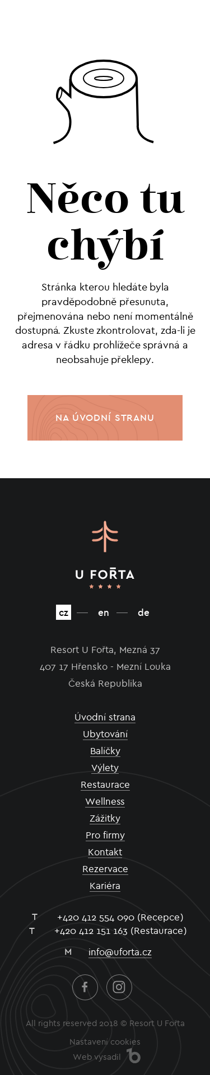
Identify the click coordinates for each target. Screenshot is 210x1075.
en (103, 612)
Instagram (119, 987)
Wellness (105, 801)
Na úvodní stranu (105, 417)
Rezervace (105, 868)
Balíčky (105, 750)
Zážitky (105, 818)
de (144, 612)
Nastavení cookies (105, 1042)
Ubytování (105, 734)
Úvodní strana (105, 717)
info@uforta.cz (120, 952)
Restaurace (105, 784)
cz (63, 612)
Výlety (105, 767)
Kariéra (105, 885)
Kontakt (105, 852)
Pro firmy (105, 835)
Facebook (85, 987)
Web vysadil (97, 1057)
